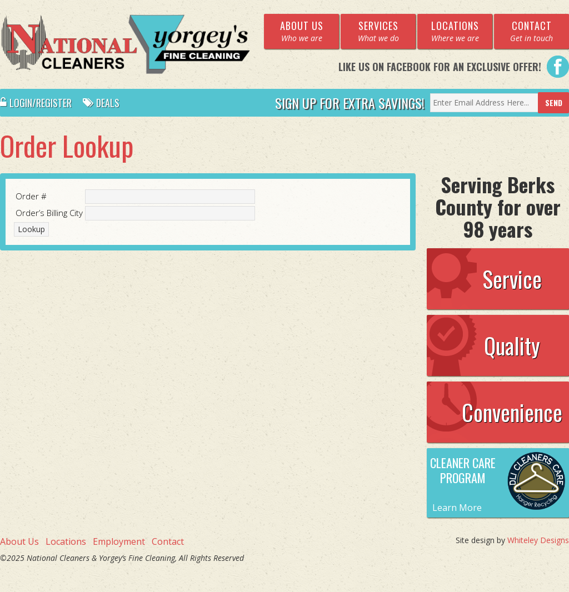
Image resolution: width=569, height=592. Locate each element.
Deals (101, 103)
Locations (66, 541)
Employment (119, 541)
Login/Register (36, 103)
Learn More (457, 507)
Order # (31, 196)
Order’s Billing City (49, 212)
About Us (19, 541)
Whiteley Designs (538, 540)
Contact (168, 541)
